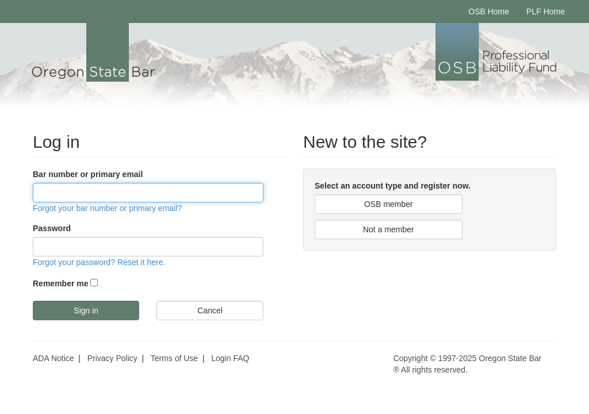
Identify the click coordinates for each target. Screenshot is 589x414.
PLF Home (545, 11)
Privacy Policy (112, 358)
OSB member (388, 204)
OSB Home (488, 11)
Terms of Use (174, 358)
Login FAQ (230, 358)
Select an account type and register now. (393, 185)
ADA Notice (53, 358)
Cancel (210, 310)
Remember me (61, 283)
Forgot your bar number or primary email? (107, 208)
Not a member (388, 229)
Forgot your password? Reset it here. (99, 262)
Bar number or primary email (88, 174)
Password (52, 228)
